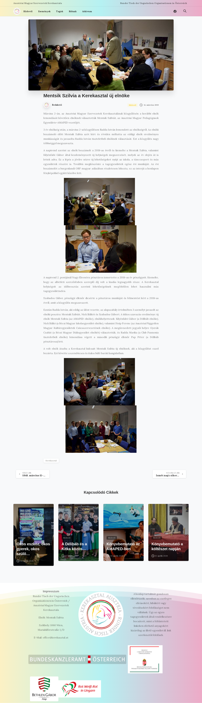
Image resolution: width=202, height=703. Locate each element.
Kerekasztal (51, 460)
